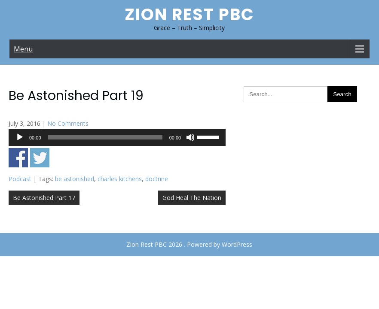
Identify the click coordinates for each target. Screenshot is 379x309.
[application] (117, 137)
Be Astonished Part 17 (44, 198)
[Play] (19, 137)
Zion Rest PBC (189, 14)
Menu (23, 49)
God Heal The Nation (191, 198)
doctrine (156, 179)
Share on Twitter (39, 157)
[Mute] (190, 137)
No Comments (68, 123)
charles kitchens (120, 179)
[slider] (105, 137)
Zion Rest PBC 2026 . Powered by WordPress (189, 244)
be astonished (74, 179)
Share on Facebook (18, 157)
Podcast (20, 179)
